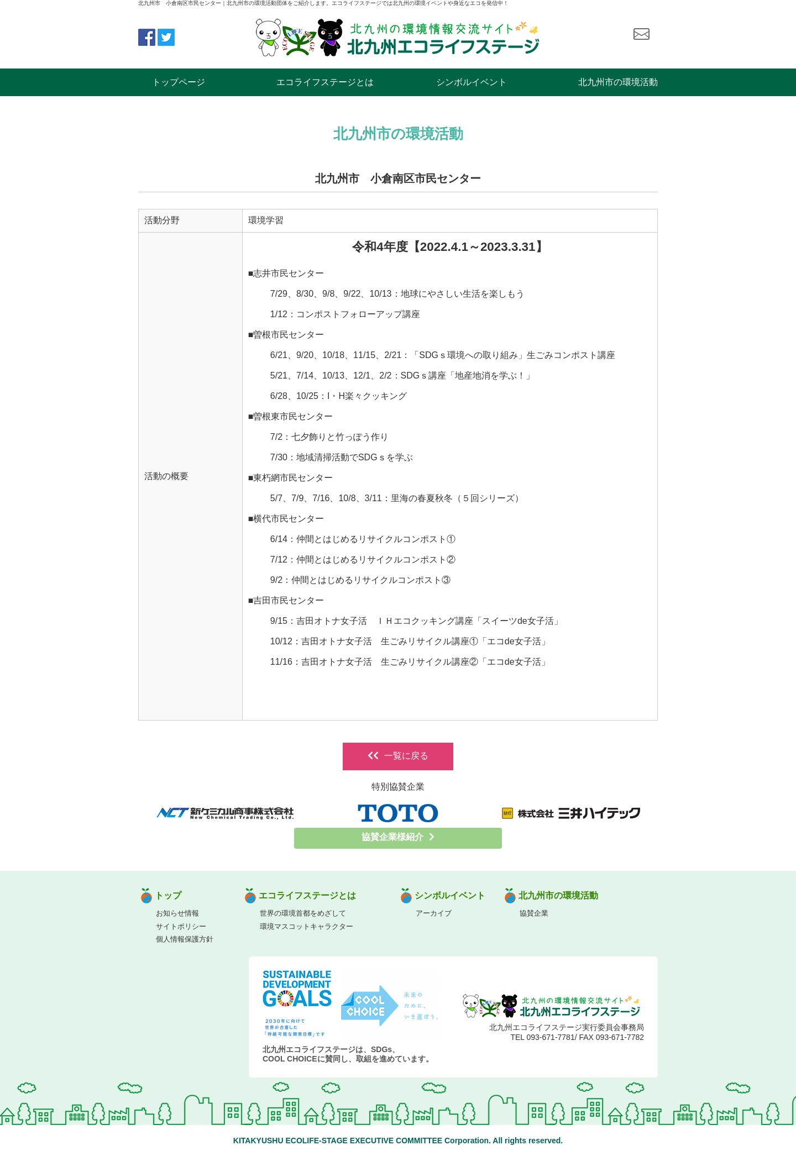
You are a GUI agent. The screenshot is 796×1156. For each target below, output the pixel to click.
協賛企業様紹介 (398, 837)
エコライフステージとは (325, 82)
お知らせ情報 (177, 913)
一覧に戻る (398, 755)
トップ (168, 895)
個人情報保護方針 (184, 939)
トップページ (178, 82)
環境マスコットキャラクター (306, 926)
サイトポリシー (181, 926)
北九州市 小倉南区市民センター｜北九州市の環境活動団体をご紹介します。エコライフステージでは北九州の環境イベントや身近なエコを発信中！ (323, 3)
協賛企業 (534, 913)
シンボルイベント (471, 82)
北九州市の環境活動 (618, 82)
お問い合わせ (641, 34)
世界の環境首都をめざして (303, 913)
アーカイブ (434, 913)
